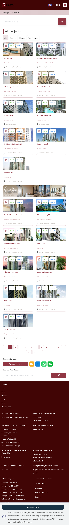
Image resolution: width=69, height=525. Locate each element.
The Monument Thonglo (11, 445)
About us (38, 488)
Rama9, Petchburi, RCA (42, 450)
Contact (38, 497)
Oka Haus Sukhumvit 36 (11, 442)
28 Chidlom (6, 457)
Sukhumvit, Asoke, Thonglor (14, 425)
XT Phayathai (38, 429)
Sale (3, 388)
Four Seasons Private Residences (15, 417)
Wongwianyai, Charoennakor (45, 465)
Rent (3, 392)
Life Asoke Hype (39, 461)
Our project (6, 407)
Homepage (5, 13)
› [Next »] (40, 352)
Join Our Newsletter (11, 370)
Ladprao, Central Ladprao (13, 465)
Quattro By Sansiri (9, 439)
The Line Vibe (7, 469)
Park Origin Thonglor (10, 429)
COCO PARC (37, 417)
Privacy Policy (40, 483)
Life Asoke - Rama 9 (40, 454)
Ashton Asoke (7, 436)
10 (58, 347)
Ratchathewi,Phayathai (43, 425)
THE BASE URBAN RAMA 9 (42, 457)
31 (35, 352)
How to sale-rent (41, 492)
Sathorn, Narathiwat (10, 413)
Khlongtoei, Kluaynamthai (44, 413)
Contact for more (10, 359)
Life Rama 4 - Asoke (40, 420)
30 (29, 352)
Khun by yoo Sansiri (9, 432)
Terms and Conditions (43, 479)
